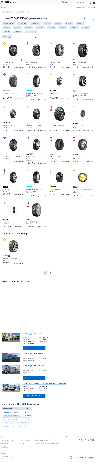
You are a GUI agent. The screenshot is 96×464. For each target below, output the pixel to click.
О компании (4, 446)
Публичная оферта (6, 459)
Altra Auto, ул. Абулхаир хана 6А (34, 334)
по (36, 37)
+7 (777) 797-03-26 (28, 343)
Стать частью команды (8, 450)
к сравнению (18, 67)
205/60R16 (74, 27)
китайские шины (30, 32)
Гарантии (4, 437)
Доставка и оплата (7, 440)
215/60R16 (85, 27)
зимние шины (22, 23)
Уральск (4, 7)
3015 (65, 2)
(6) (22, 60)
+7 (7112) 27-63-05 (28, 359)
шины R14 (47, 23)
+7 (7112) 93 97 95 (28, 389)
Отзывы (3, 453)
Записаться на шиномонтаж (34, 348)
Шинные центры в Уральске (43, 437)
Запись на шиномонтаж (42, 440)
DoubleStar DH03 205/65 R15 (11, 419)
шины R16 (58, 23)
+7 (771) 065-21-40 (28, 341)
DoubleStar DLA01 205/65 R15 (12, 426)
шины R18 (6, 27)
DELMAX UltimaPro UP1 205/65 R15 (13, 423)
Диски (22, 443)
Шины (22, 437)
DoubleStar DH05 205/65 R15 (11, 412)
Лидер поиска (91, 457)
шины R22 (79, 23)
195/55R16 (18, 32)
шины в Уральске (8, 23)
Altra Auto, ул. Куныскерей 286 (34, 354)
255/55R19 (28, 27)
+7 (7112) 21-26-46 (28, 339)
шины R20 (17, 27)
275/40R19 (62, 27)
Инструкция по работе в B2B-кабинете (47, 443)
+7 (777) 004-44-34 (28, 391)
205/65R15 (40, 27)
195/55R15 (51, 27)
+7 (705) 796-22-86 (28, 373)
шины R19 (68, 23)
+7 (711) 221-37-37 (28, 371)
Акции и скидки (5, 443)
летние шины (35, 23)
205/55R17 (6, 32)
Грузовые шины (25, 440)
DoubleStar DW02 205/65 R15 (12, 416)
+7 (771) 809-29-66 (28, 361)
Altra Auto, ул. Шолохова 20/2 (33, 366)
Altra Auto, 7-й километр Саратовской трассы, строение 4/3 (44, 383)
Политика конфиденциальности (21, 459)
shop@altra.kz (82, 437)
